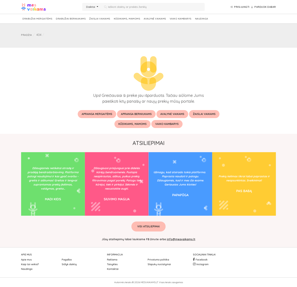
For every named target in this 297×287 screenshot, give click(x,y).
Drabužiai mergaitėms (37, 18)
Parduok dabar (263, 6)
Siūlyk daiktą (69, 264)
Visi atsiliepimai (148, 226)
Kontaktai (113, 269)
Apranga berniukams (136, 114)
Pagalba (67, 259)
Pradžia (26, 35)
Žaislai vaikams (99, 18)
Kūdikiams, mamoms (127, 18)
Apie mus (26, 259)
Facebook (202, 259)
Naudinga (201, 18)
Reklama (112, 259)
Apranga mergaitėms (97, 114)
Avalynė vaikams (155, 18)
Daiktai (91, 7)
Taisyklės (112, 264)
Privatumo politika (158, 259)
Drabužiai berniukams (71, 18)
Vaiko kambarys (181, 18)
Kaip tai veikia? (30, 264)
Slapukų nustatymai (159, 264)
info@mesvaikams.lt (181, 239)
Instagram (202, 264)
